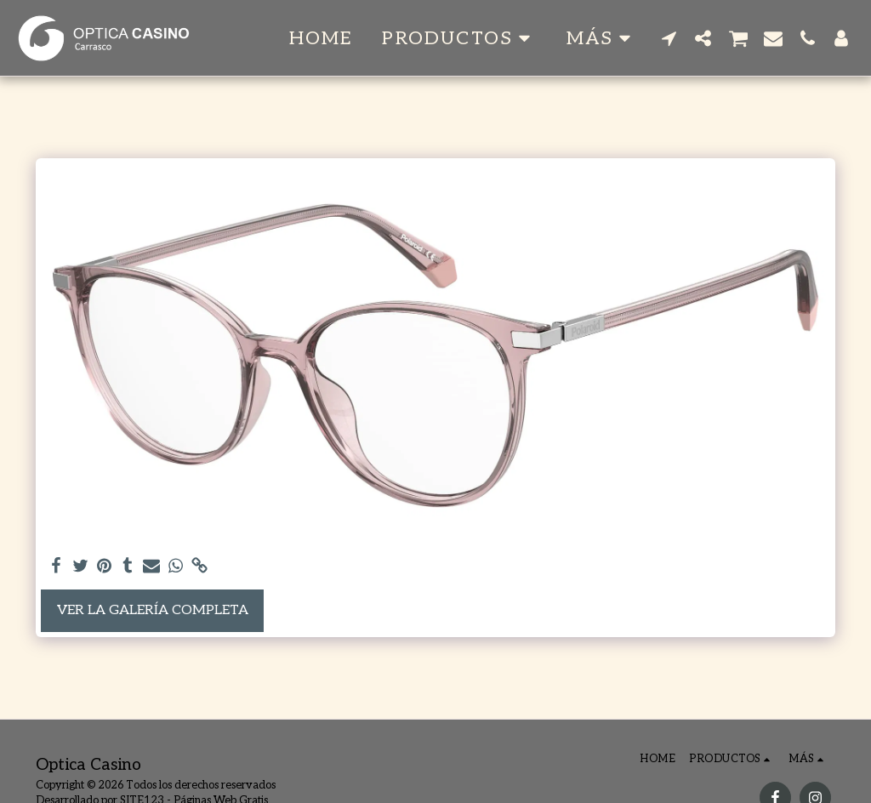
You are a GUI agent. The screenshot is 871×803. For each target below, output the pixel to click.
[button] (459, 38)
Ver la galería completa (152, 610)
